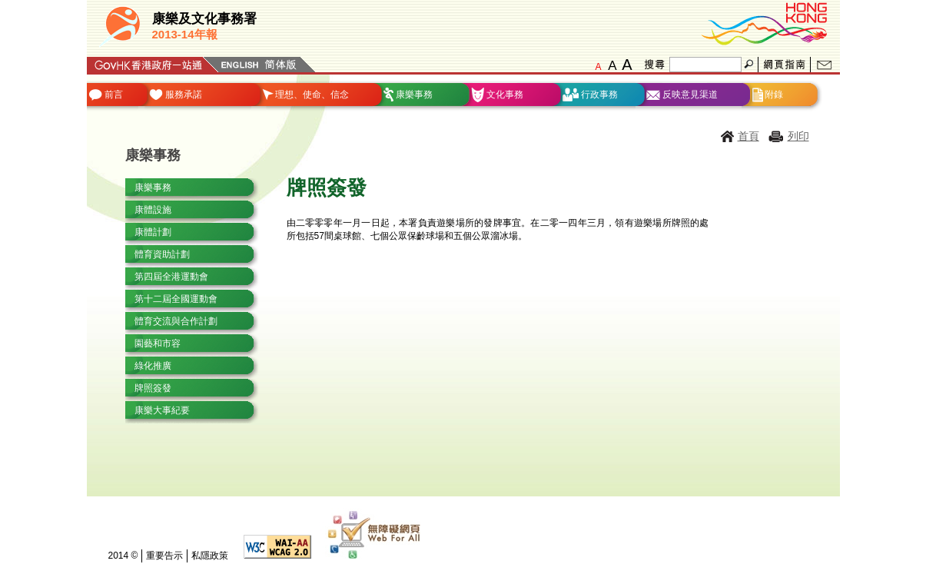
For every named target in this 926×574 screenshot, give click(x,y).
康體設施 (152, 209)
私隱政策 (209, 555)
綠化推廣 (152, 365)
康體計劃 (152, 232)
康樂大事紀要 (162, 410)
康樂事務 (152, 187)
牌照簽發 (152, 388)
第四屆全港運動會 (171, 276)
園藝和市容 (157, 343)
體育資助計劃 (162, 254)
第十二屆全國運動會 (175, 299)
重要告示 (164, 555)
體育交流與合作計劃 (175, 321)
